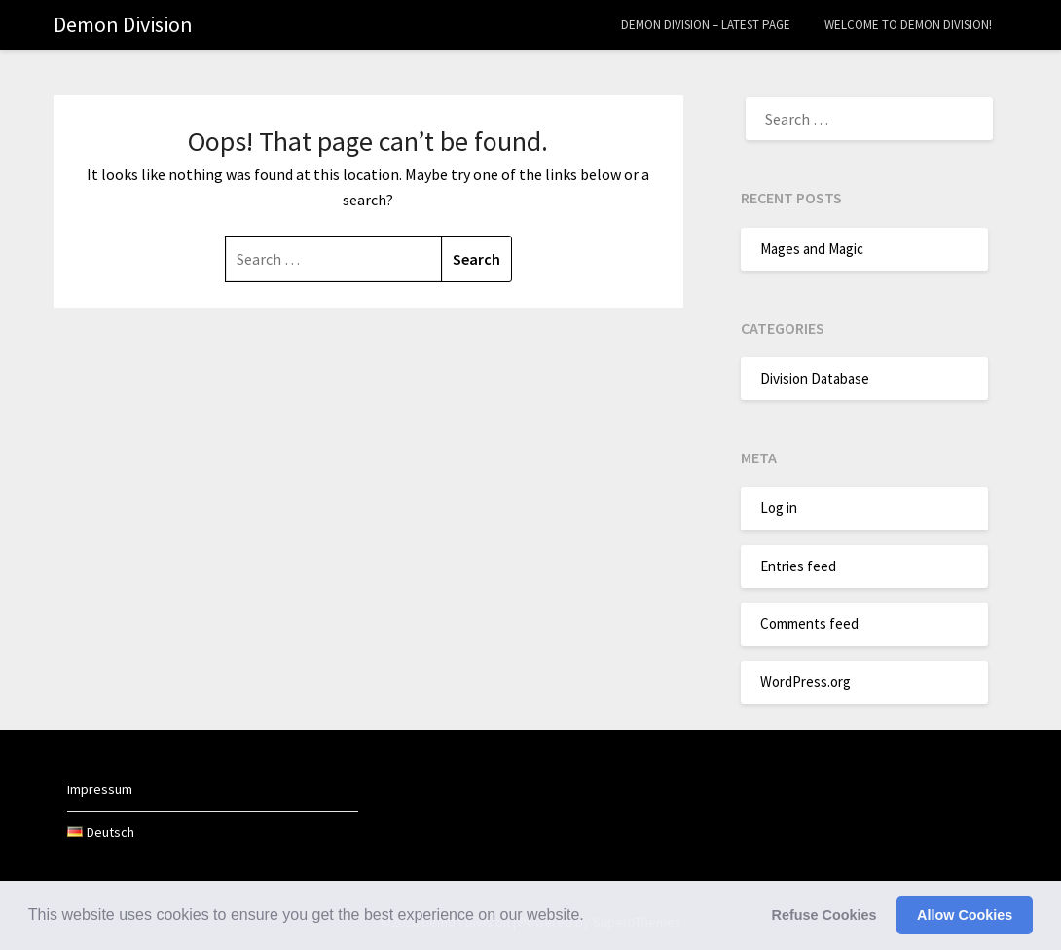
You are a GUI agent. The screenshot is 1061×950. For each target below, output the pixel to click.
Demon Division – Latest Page (705, 25)
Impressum (99, 789)
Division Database (814, 378)
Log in (778, 507)
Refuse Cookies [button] (824, 915)
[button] (591, 917)
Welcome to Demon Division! (908, 25)
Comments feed (809, 623)
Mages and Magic (811, 248)
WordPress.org (805, 682)
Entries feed (798, 566)
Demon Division (123, 24)
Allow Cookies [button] (964, 915)
